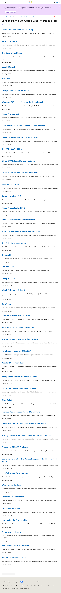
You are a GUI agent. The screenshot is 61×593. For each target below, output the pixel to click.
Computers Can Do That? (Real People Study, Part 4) (24, 423)
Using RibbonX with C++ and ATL (16, 90)
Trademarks (14, 588)
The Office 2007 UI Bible (12, 149)
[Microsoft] (31, 2)
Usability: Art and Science (13, 496)
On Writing (6, 304)
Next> (3, 568)
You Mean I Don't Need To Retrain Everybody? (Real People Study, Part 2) (30, 460)
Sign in (58, 2)
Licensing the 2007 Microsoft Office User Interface (23, 125)
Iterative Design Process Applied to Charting (21, 411)
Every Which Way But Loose (14, 557)
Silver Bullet (7, 400)
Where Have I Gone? (10, 184)
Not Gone (6, 78)
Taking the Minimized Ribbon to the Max (19, 376)
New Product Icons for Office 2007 (16, 351)
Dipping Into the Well (11, 508)
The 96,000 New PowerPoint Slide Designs (20, 339)
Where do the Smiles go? (12, 484)
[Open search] (54, 2)
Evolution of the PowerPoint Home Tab (18, 327)
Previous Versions (15, 586)
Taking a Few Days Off (11, 196)
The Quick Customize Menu (14, 243)
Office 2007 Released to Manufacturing (18, 161)
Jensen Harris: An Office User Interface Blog (24, 17)
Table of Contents (9, 41)
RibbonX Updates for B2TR (13, 208)
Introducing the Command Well (15, 520)
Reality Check (8, 266)
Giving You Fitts (8, 278)
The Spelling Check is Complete (15, 545)
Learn (3, 17)
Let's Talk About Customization (15, 473)
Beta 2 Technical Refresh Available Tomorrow (21, 231)
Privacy (36, 586)
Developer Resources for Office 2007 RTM (20, 137)
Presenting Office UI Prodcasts (15, 447)
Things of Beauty (9, 255)
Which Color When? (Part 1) (14, 290)
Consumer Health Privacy (47, 586)
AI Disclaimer (6, 586)
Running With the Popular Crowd (16, 315)
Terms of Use (6, 588)
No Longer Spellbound (11, 531)
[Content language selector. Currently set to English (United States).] (10, 582)
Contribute (29, 586)
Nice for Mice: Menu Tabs (13, 362)
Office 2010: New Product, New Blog (17, 29)
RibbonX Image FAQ (10, 114)
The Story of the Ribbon (12, 53)
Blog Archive (9, 17)
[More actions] (57, 17)
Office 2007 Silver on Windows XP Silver (19, 388)
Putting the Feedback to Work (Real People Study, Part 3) (26, 435)
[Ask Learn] (54, 17)
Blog (23, 586)
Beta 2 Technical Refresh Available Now (18, 219)
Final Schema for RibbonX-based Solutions (20, 172)
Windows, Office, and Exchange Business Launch (22, 102)
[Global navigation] (1, 2)
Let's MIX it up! (8, 67)
